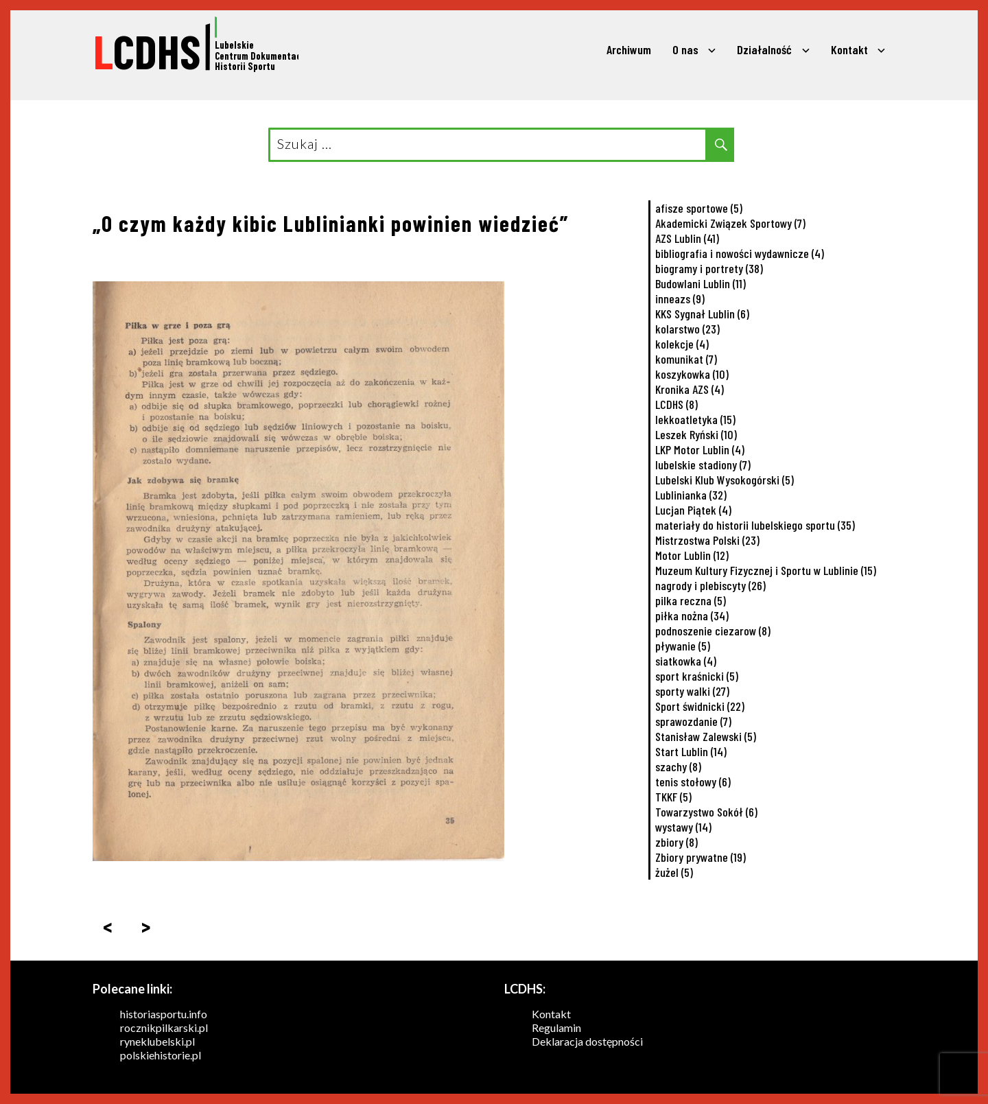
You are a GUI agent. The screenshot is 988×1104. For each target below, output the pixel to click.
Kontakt (849, 49)
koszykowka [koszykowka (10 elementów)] (692, 373)
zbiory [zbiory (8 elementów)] (676, 841)
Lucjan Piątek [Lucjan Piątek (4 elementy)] (693, 509)
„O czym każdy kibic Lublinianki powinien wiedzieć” (331, 223)
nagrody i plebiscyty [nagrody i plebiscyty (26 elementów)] (710, 585)
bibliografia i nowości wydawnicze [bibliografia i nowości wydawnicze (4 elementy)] (739, 253)
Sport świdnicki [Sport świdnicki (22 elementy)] (699, 706)
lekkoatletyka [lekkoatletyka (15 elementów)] (695, 419)
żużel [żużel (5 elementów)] (674, 872)
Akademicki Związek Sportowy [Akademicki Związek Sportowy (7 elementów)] (730, 223)
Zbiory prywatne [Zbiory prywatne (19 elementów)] (700, 857)
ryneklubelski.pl (157, 1041)
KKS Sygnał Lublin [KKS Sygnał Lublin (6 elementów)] (702, 313)
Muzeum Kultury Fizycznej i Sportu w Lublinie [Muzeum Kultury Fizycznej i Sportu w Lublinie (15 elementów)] (765, 570)
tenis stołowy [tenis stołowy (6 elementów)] (693, 781)
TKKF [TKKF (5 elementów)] (673, 796)
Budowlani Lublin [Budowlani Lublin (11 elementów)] (700, 283)
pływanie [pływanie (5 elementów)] (682, 645)
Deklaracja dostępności (587, 1041)
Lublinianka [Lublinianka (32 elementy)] (691, 494)
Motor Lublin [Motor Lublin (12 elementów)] (692, 555)
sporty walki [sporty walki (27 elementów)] (692, 690)
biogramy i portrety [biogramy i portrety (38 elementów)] (709, 268)
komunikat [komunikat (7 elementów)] (686, 358)
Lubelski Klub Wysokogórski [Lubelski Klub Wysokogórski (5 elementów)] (724, 479)
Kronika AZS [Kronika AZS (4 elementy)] (689, 389)
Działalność (764, 49)
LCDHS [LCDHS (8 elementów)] (676, 404)
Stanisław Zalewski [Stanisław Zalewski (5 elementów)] (705, 736)
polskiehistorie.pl (160, 1054)
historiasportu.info (163, 1013)
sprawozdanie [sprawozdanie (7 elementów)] (693, 721)
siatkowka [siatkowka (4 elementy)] (685, 660)
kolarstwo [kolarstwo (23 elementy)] (687, 328)
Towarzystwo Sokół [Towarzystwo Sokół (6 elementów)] (706, 811)
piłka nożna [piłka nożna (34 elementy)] (692, 615)
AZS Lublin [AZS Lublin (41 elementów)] (687, 238)
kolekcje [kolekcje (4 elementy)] (682, 343)
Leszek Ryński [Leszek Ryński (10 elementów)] (696, 434)
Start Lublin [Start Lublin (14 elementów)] (691, 751)
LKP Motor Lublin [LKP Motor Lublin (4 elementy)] (699, 449)
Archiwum (629, 49)
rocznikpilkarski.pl (164, 1027)
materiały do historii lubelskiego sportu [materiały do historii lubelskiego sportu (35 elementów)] (755, 524)
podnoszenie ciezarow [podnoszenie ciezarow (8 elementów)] (713, 630)
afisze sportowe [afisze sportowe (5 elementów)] (698, 207)
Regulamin (556, 1027)
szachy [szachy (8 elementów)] (678, 766)
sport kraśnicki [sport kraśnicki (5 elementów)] (696, 675)
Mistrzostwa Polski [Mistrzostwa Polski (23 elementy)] (707, 540)
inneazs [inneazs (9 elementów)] (680, 298)
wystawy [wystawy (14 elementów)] (683, 826)
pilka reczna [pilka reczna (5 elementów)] (690, 600)
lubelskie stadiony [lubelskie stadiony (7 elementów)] (703, 464)
